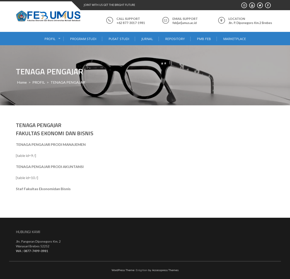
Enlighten (141, 270)
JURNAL (147, 39)
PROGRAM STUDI (83, 39)
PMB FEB (204, 39)
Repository (175, 39)
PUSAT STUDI (119, 39)
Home (22, 82)
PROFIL (50, 39)
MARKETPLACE (234, 39)
